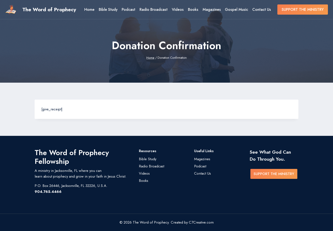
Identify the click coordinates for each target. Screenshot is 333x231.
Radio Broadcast (154, 9)
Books (193, 9)
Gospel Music (236, 9)
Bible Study (108, 9)
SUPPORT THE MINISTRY (303, 9)
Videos (178, 9)
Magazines (212, 9)
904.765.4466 (48, 191)
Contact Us (261, 9)
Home (89, 9)
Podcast (128, 9)
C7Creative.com (201, 222)
